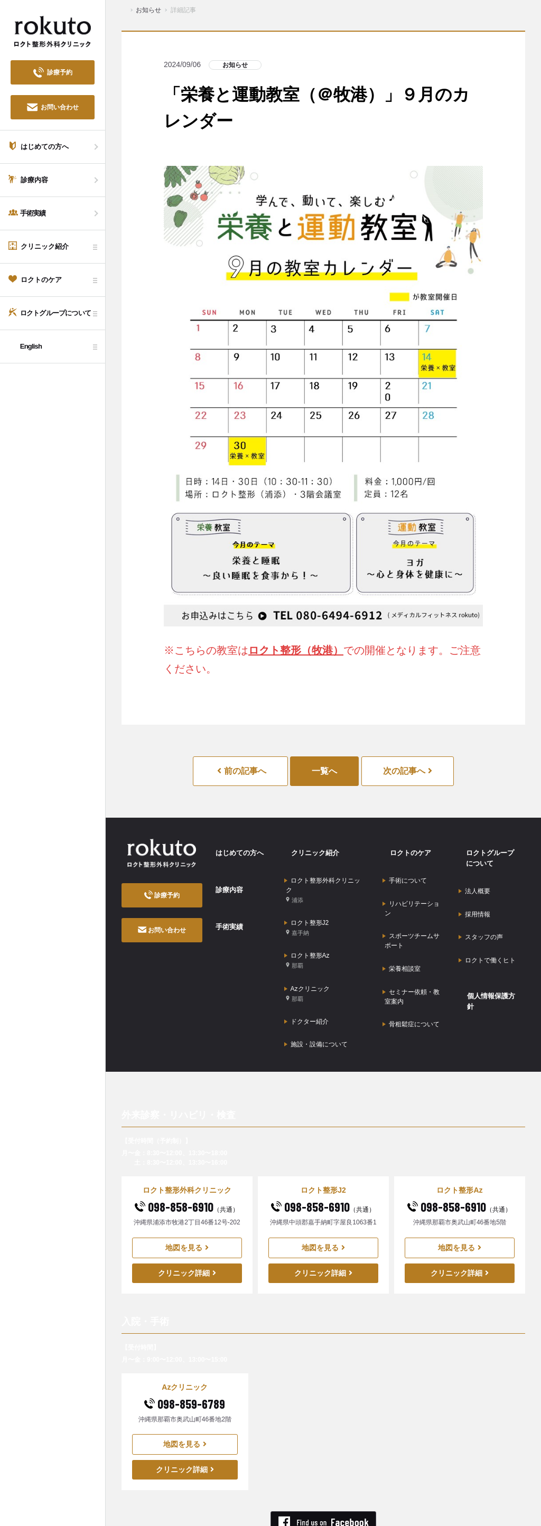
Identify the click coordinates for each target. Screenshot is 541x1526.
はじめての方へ (233, 846)
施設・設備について (316, 994)
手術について (405, 867)
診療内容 (222, 873)
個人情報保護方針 (488, 954)
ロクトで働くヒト (487, 927)
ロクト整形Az (307, 932)
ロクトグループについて (491, 852)
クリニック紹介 (309, 846)
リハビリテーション (411, 887)
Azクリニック (307, 957)
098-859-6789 (184, 1350)
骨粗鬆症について (411, 974)
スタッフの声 (481, 911)
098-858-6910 (187, 1153)
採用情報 (474, 894)
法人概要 (474, 878)
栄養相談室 (402, 933)
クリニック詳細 (187, 1219)
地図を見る (187, 1194)
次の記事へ (407, 770)
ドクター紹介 (306, 978)
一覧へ (324, 770)
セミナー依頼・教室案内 (411, 953)
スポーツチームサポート (411, 912)
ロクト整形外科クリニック (324, 877)
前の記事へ (241, 770)
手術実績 (222, 900)
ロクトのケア (403, 846)
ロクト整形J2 (306, 906)
